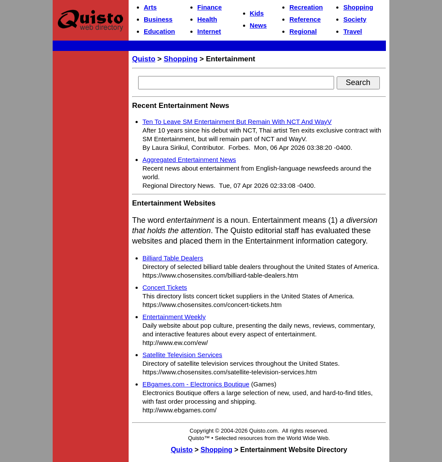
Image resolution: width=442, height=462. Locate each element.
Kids (257, 13)
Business (158, 19)
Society (354, 19)
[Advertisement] (90, 183)
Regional (302, 31)
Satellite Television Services (182, 354)
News (258, 25)
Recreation (306, 7)
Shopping (358, 7)
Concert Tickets (164, 287)
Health (207, 19)
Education (159, 31)
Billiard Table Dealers (172, 258)
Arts (150, 7)
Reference (305, 19)
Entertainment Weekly (173, 316)
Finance (209, 7)
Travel (352, 31)
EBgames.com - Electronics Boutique (195, 384)
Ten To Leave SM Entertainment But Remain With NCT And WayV (237, 121)
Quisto (143, 59)
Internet (209, 31)
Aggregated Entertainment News (189, 159)
